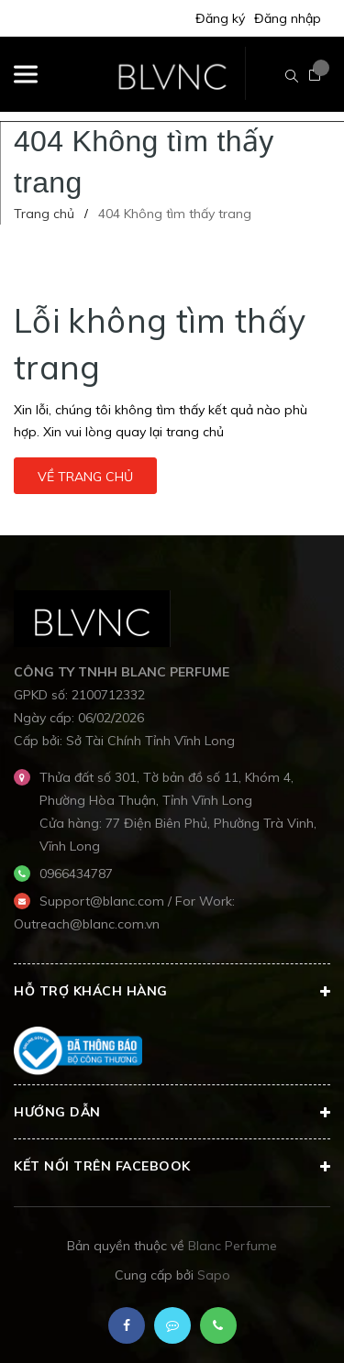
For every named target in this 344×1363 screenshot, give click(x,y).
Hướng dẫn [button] (172, 1113)
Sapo (213, 1275)
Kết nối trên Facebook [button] (172, 1167)
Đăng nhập (287, 18)
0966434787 (76, 873)
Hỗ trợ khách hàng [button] (172, 992)
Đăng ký (220, 18)
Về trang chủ (85, 476)
